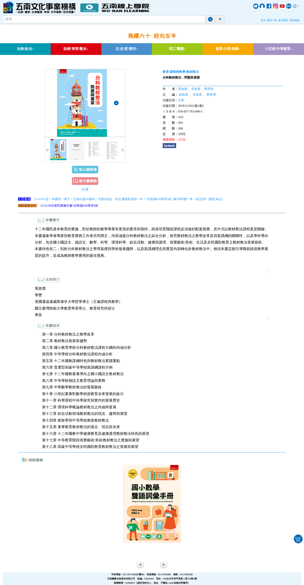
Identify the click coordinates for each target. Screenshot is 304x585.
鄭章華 (209, 88)
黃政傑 (182, 88)
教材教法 (192, 71)
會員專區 (283, 20)
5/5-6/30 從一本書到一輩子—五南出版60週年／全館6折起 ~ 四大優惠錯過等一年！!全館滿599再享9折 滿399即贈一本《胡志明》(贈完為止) (128, 199)
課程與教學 (177, 71)
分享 (85, 189)
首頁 (263, 20)
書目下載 (272, 20)
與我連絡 (295, 20)
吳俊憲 (195, 88)
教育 (166, 71)
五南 (181, 100)
